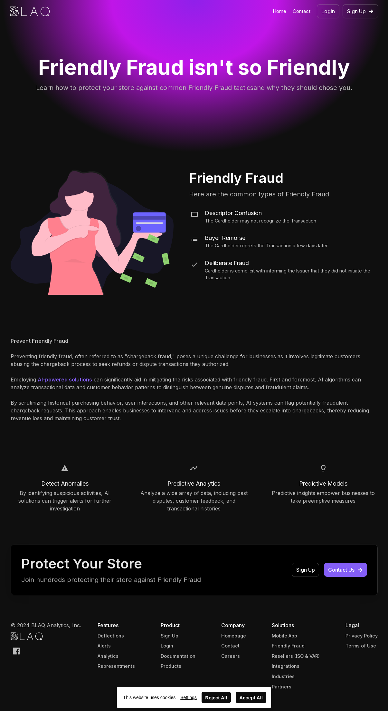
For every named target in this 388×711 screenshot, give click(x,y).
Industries (283, 676)
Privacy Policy (361, 635)
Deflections (111, 635)
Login (167, 645)
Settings (188, 697)
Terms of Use (360, 645)
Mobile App (284, 635)
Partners (281, 686)
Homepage (233, 635)
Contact (301, 11)
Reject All (216, 697)
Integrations (285, 666)
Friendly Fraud (288, 645)
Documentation (178, 656)
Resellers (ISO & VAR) (296, 656)
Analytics (108, 656)
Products (171, 666)
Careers (230, 656)
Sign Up (169, 635)
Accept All (251, 697)
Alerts (104, 645)
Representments (116, 666)
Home (279, 11)
